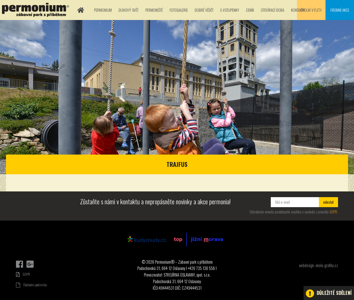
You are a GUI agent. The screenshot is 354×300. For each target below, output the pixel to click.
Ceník (250, 10)
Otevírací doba (272, 10)
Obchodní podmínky (31, 284)
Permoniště (154, 10)
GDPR (333, 212)
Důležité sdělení (329, 293)
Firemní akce (339, 10)
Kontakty (298, 10)
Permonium (103, 10)
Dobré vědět (204, 10)
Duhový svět (129, 10)
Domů (81, 10)
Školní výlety (311, 10)
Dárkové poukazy (327, 258)
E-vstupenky (229, 10)
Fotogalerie (179, 10)
